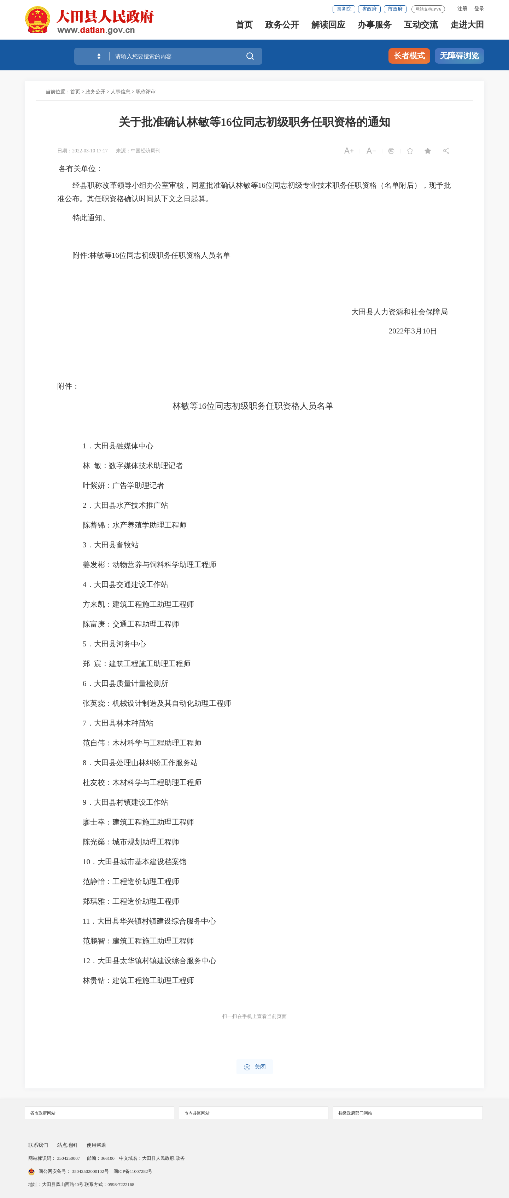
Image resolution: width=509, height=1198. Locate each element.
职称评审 (146, 91)
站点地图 (67, 1145)
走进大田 (467, 29)
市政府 (395, 9)
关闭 (255, 1067)
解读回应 (328, 29)
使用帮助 (96, 1145)
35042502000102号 (90, 1171)
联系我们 (38, 1145)
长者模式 (409, 55)
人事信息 (120, 91)
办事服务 (375, 29)
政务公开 (282, 29)
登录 (479, 8)
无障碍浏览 (459, 55)
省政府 (369, 9)
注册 (462, 8)
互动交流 (421, 29)
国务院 (344, 9)
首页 (244, 29)
